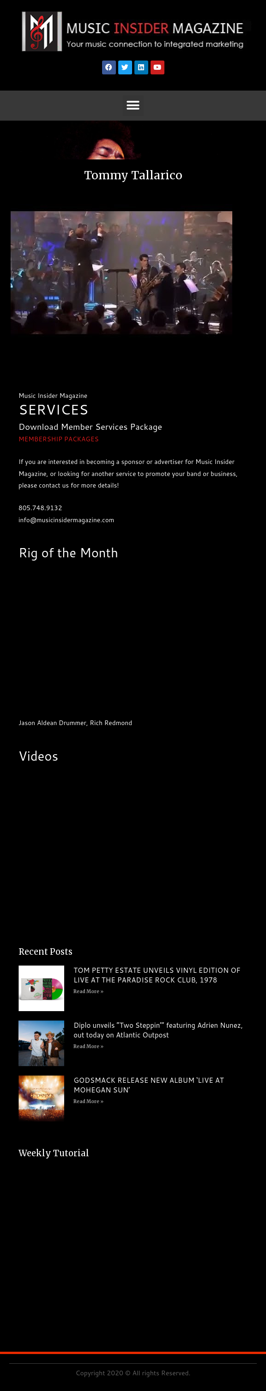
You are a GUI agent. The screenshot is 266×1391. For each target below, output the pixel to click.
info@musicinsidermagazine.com (66, 519)
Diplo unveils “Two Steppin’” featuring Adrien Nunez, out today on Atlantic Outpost (158, 1030)
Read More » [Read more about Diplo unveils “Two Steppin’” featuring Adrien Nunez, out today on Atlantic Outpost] (88, 1046)
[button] (133, 105)
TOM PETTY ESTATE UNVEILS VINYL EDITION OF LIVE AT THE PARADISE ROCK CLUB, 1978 (156, 975)
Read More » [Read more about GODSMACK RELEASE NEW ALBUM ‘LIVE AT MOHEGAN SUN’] (88, 1101)
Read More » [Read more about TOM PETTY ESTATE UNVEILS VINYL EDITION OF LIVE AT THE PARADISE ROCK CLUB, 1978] (88, 991)
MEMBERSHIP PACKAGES (58, 438)
